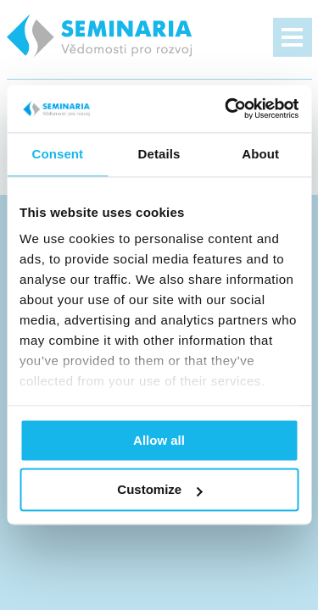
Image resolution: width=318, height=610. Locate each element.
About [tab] (260, 154)
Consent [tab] (57, 154)
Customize (159, 490)
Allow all (159, 440)
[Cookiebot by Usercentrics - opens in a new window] (226, 108)
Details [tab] (159, 154)
